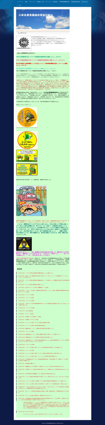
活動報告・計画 (40, 1)
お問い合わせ (85, 1)
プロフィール (32, 1)
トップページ (20, 1)
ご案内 (26, 1)
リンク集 (19, 5)
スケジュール (48, 1)
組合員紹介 (55, 1)
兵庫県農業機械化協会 (64, 1)
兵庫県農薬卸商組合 (75, 1)
